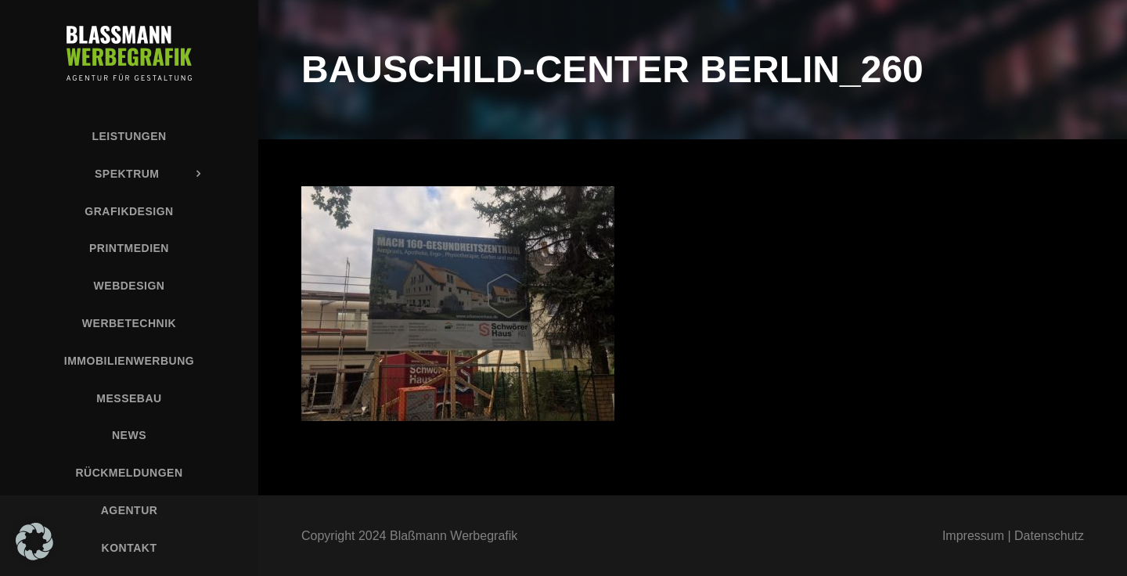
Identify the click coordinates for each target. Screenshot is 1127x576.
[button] (34, 541)
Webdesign (129, 285)
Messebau (128, 398)
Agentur (129, 510)
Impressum (973, 535)
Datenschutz (1049, 535)
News (129, 435)
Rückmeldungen (128, 472)
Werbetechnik (129, 323)
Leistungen (129, 136)
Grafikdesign (129, 211)
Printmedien (129, 248)
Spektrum (127, 173)
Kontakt (129, 548)
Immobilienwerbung (129, 361)
